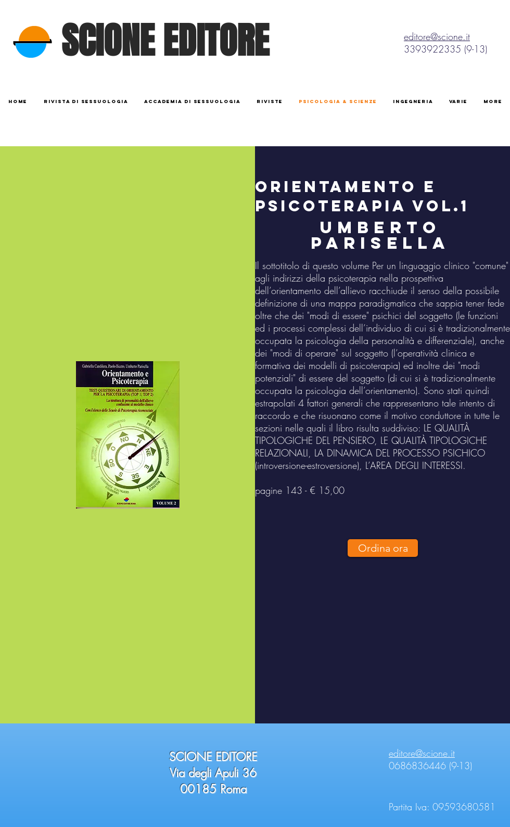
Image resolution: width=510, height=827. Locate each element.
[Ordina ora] (383, 548)
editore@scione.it (437, 36)
